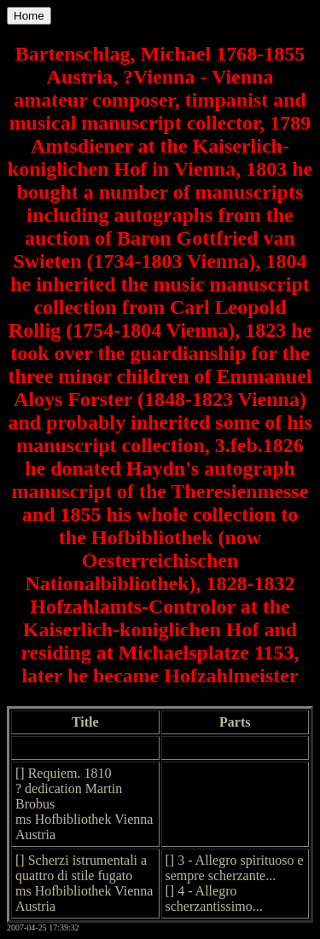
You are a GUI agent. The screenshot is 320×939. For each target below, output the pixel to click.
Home (29, 15)
